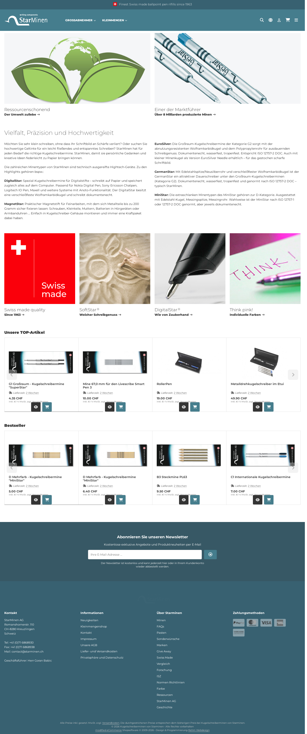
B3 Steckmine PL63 (172, 477)
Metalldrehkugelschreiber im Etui (257, 384)
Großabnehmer (80, 20)
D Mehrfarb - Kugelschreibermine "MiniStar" (35, 478)
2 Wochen (32, 392)
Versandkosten (40, 401)
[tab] (54, 415)
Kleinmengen (114, 20)
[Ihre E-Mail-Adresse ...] (145, 554)
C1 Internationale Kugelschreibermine (260, 477)
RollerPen (164, 384)
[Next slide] (293, 375)
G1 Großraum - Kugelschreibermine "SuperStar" (36, 385)
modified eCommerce (108, 724)
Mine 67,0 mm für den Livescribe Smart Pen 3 (113, 385)
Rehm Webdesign (199, 724)
